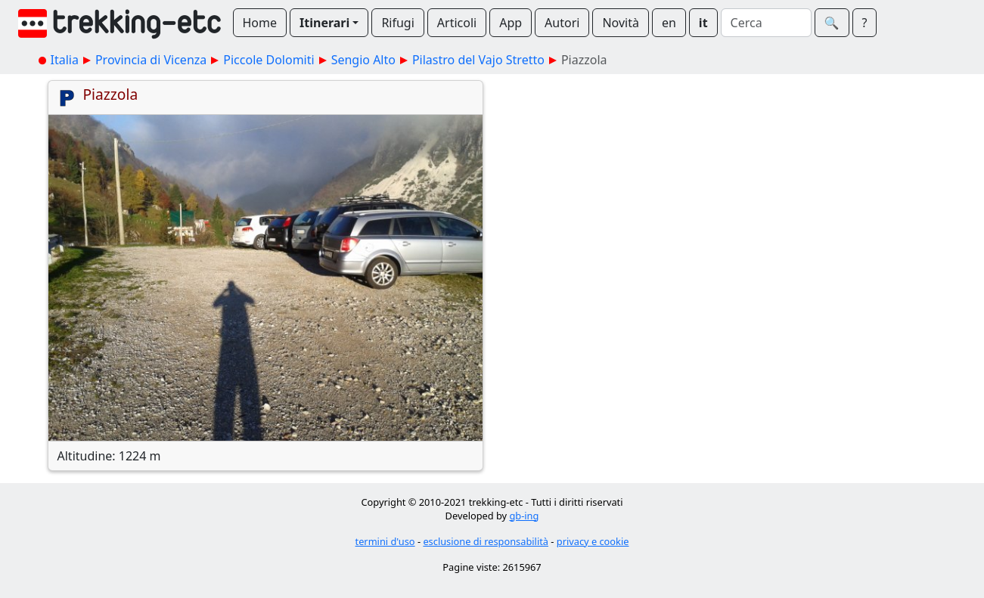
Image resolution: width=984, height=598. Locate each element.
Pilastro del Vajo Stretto (478, 59)
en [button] (669, 22)
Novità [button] (620, 22)
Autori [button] (562, 22)
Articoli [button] (456, 22)
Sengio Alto (363, 59)
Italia (65, 59)
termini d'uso (385, 541)
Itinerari (324, 22)
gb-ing (524, 515)
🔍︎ (832, 22)
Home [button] (260, 22)
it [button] (703, 22)
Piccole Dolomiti (268, 59)
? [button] (865, 22)
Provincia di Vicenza (150, 59)
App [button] (510, 22)
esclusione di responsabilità (485, 541)
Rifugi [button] (397, 22)
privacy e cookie (593, 541)
